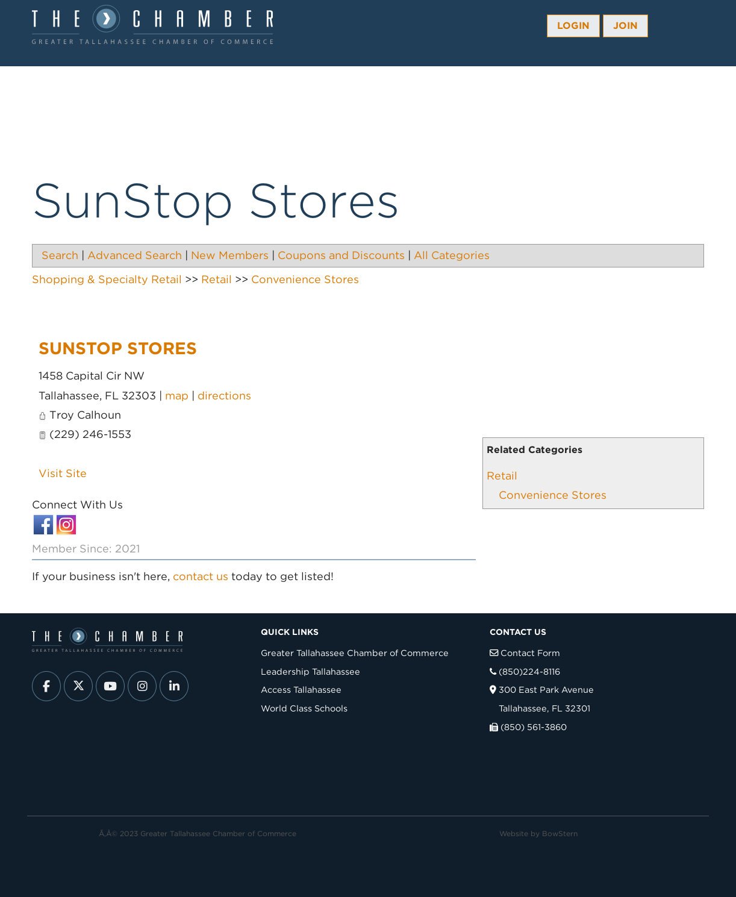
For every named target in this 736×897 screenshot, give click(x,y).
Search (60, 255)
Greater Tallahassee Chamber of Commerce (355, 653)
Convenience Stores (553, 495)
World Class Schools (304, 708)
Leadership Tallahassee (310, 671)
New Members (230, 255)
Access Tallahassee (301, 689)
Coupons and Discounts (341, 255)
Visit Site (63, 473)
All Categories (452, 255)
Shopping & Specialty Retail (107, 279)
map (177, 395)
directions (224, 395)
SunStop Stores (118, 348)
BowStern (560, 833)
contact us (200, 576)
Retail (502, 475)
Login (573, 25)
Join (625, 25)
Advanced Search (134, 255)
